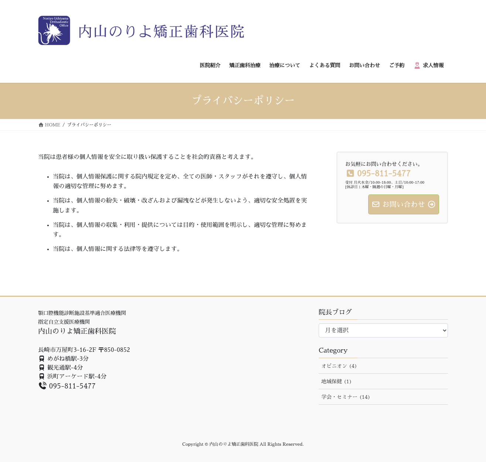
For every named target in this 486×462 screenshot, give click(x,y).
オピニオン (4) (339, 365)
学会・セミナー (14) (345, 397)
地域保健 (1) (336, 381)
